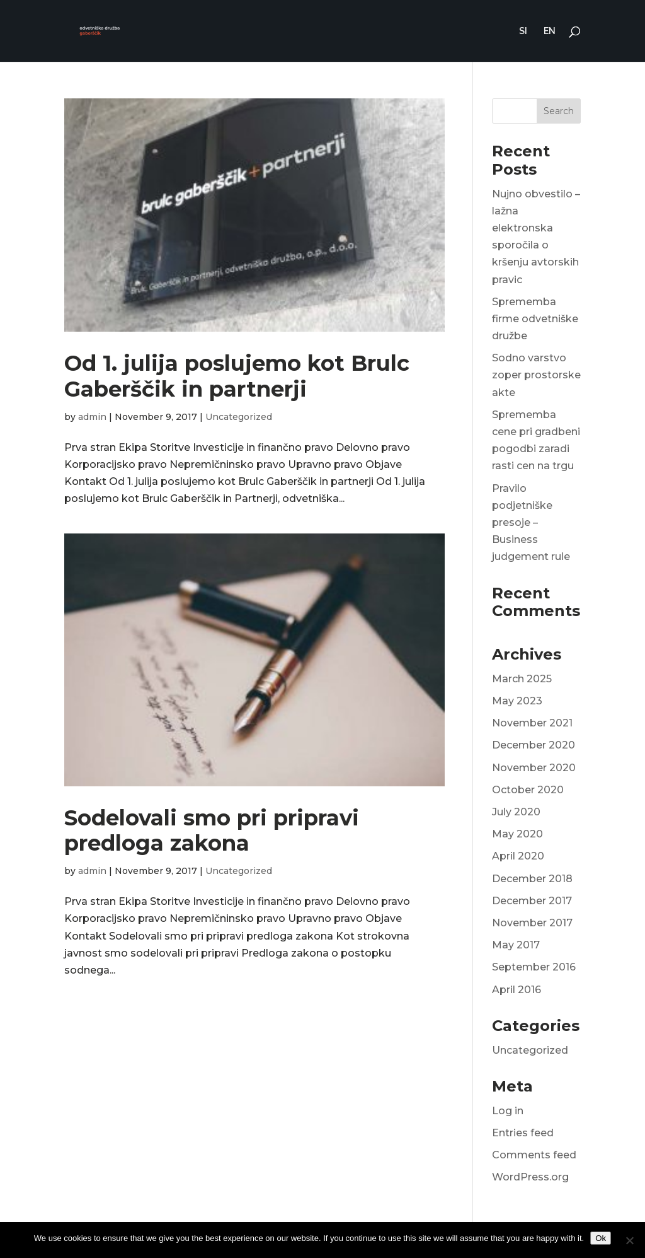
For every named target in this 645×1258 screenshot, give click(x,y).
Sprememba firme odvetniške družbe (535, 319)
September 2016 (534, 967)
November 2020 (534, 768)
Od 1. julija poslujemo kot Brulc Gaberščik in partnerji (236, 376)
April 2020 (518, 856)
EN (550, 31)
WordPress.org (530, 1177)
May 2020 (517, 834)
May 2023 (517, 701)
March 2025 (522, 679)
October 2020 (528, 790)
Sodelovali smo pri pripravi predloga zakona (211, 831)
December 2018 (532, 879)
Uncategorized (238, 416)
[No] (629, 1240)
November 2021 (532, 723)
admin (92, 416)
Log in (507, 1111)
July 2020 (516, 812)
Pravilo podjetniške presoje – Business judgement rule (531, 522)
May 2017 (516, 945)
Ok (600, 1238)
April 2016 (516, 990)
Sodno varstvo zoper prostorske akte (536, 375)
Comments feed (534, 1155)
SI (523, 31)
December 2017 (532, 901)
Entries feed (523, 1133)
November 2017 (532, 923)
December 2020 (533, 745)
